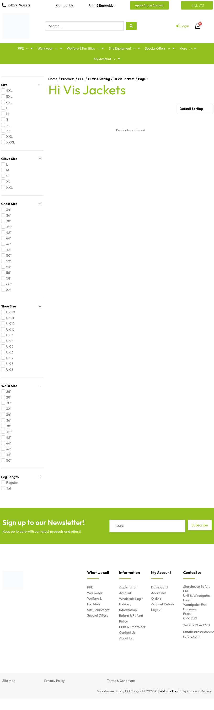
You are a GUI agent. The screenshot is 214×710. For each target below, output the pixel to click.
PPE (81, 79)
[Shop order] (195, 109)
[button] (26, 48)
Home (52, 79)
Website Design (171, 691)
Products (67, 79)
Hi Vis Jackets (124, 79)
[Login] (182, 26)
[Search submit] (131, 26)
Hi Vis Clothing (99, 79)
